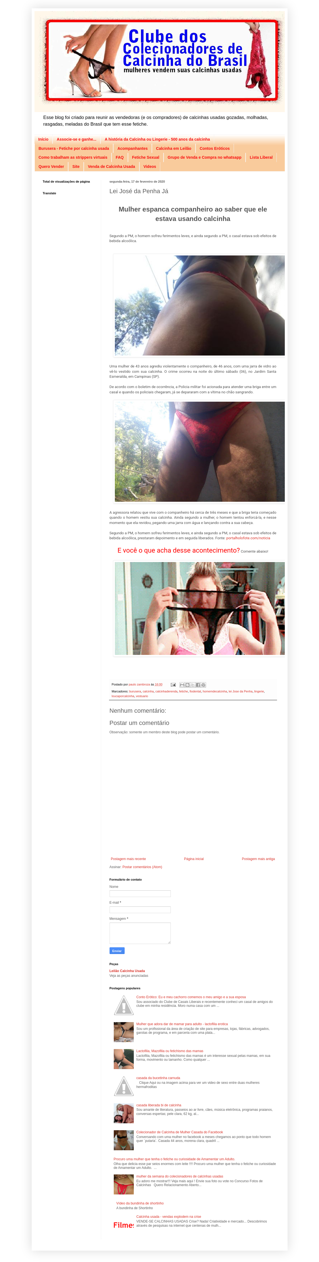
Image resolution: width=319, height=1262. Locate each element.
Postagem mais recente (128, 859)
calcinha (148, 691)
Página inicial (194, 859)
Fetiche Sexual (145, 157)
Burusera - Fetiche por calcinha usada (74, 148)
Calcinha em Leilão (173, 148)
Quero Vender (51, 166)
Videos (150, 166)
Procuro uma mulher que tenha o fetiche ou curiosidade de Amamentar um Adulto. (174, 1159)
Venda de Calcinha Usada (111, 166)
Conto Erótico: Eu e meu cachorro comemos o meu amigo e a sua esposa (191, 997)
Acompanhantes (132, 148)
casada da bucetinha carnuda (158, 1078)
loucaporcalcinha (123, 696)
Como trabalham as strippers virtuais (73, 157)
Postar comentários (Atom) (142, 867)
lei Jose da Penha (241, 691)
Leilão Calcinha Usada (127, 971)
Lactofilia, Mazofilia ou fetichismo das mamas (169, 1051)
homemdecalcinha (215, 691)
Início (43, 139)
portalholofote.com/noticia (248, 538)
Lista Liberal (261, 157)
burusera (135, 691)
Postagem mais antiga (258, 859)
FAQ (120, 157)
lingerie (259, 691)
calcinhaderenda (166, 691)
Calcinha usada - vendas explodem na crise (168, 1217)
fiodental (195, 691)
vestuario (142, 696)
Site (76, 166)
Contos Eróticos (215, 148)
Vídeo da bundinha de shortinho (140, 1203)
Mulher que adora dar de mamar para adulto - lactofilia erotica (182, 1024)
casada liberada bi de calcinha (158, 1105)
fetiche (183, 691)
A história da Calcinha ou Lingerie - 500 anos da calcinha (157, 139)
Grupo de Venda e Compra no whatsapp (204, 157)
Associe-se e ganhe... (76, 139)
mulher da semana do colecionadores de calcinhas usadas (179, 1176)
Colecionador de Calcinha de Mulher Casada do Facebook (179, 1132)
